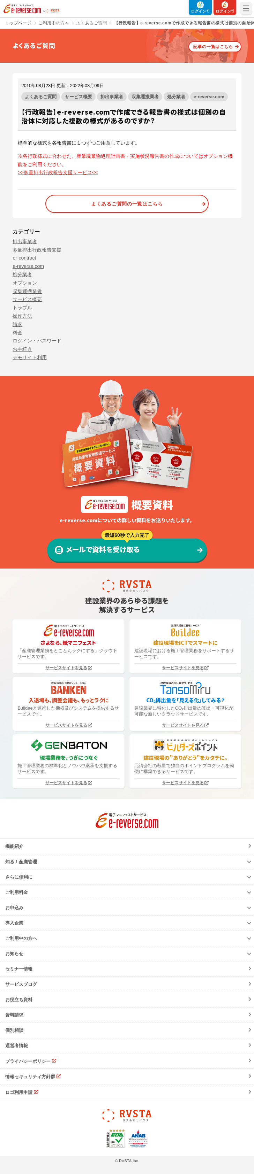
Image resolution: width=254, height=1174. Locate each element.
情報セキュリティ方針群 (30, 1076)
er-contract (24, 258)
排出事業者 (111, 96)
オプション (25, 283)
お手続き (22, 349)
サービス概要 (78, 96)
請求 (17, 324)
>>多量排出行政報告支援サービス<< (58, 172)
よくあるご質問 (41, 96)
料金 (17, 332)
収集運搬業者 (145, 96)
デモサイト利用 (30, 357)
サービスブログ (21, 984)
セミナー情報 (18, 969)
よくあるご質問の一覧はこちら (127, 204)
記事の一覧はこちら (213, 46)
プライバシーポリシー (28, 1061)
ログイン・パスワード (37, 340)
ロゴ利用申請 (18, 1092)
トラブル (22, 307)
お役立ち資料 (18, 999)
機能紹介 (14, 846)
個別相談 (14, 1030)
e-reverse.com (209, 96)
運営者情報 (16, 1045)
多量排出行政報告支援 (37, 250)
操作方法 (22, 316)
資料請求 (14, 1015)
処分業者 (176, 96)
